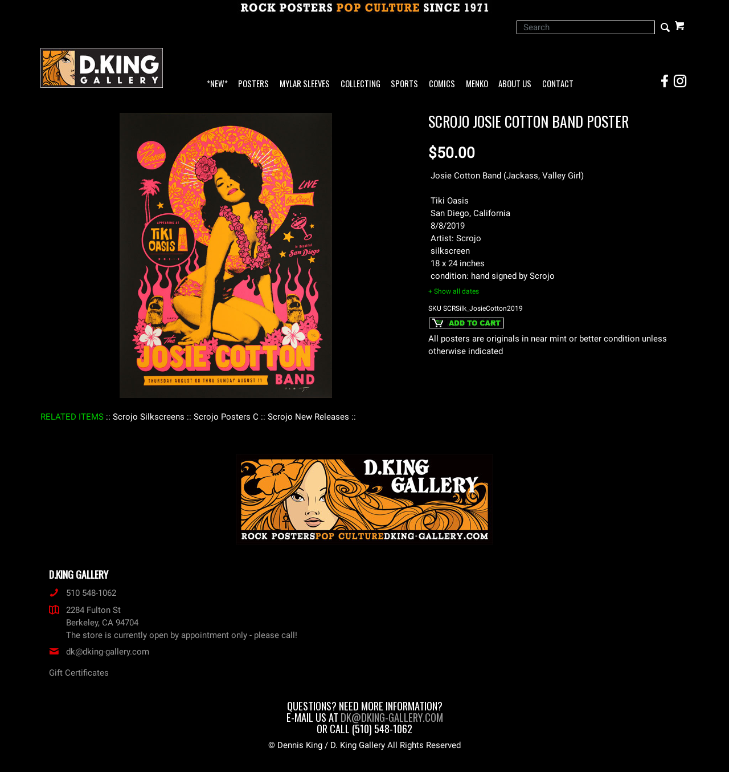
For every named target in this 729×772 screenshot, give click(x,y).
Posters (253, 84)
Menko (477, 84)
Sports (404, 84)
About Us (514, 84)
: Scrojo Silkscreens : (148, 417)
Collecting (360, 84)
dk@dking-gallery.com (99, 652)
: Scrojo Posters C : (226, 417)
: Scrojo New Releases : (308, 417)
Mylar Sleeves (305, 84)
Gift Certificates (79, 673)
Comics (442, 84)
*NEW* (217, 84)
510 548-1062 (82, 593)
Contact (558, 84)
